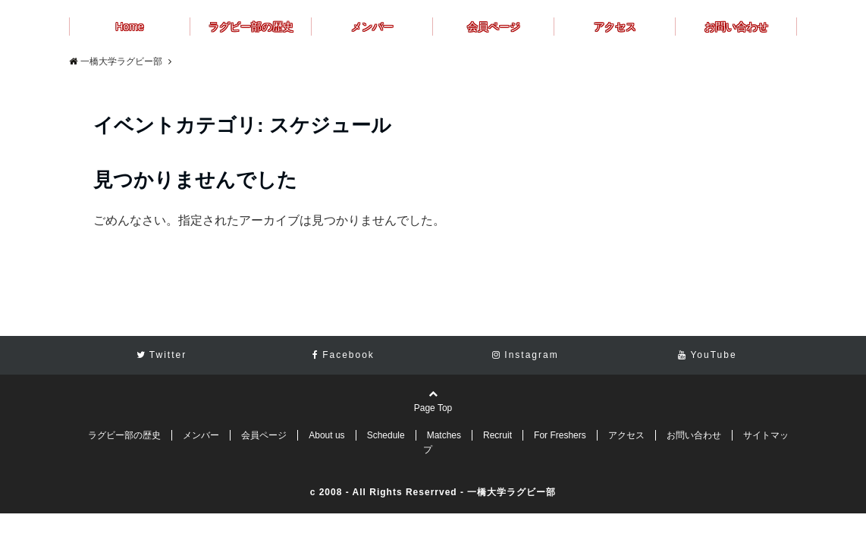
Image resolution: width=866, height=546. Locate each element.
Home (129, 26)
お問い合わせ (736, 26)
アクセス (615, 26)
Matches (444, 435)
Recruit (497, 435)
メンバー (372, 26)
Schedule (386, 435)
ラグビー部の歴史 (251, 26)
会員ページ (493, 26)
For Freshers (560, 435)
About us (326, 435)
